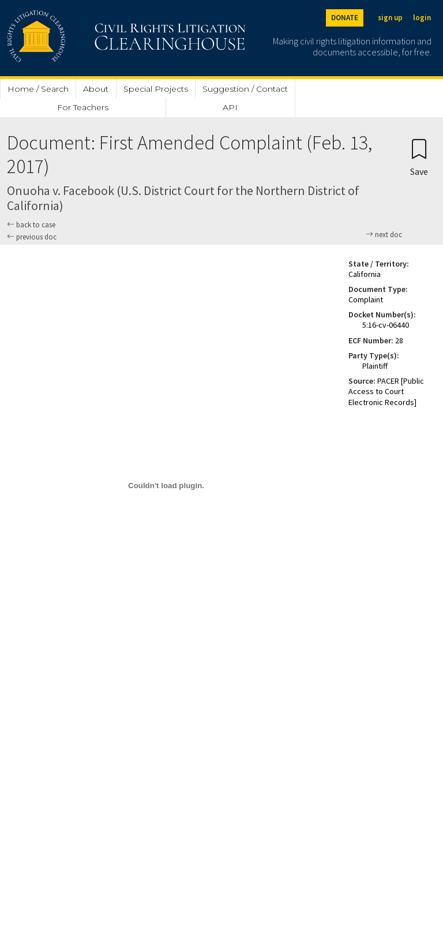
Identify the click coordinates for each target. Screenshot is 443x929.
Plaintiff (375, 366)
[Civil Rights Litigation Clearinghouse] (93, 38)
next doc (384, 234)
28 (399, 340)
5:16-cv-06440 (385, 325)
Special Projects (155, 89)
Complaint (365, 299)
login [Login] (422, 18)
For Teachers (82, 107)
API (230, 107)
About (95, 89)
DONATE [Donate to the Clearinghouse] (344, 18)
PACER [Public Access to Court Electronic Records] (386, 391)
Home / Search (38, 89)
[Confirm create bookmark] (419, 156)
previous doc (32, 237)
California (364, 274)
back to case (31, 225)
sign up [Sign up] (390, 18)
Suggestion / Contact (245, 89)
